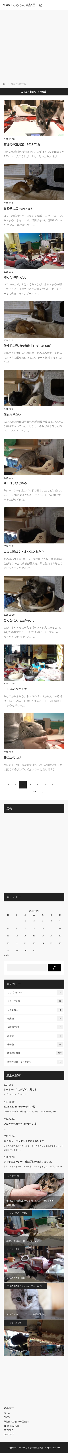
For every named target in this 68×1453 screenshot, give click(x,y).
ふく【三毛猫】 (35, 1001)
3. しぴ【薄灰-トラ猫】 (17, 1213)
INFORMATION (11, 1426)
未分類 (35, 1044)
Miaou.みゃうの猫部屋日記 (31, 1448)
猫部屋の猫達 (35, 1053)
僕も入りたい (12, 414)
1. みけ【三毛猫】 (15, 1322)
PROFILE (8, 1430)
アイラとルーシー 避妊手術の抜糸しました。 (28, 1161)
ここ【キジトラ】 (35, 992)
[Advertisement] (34, 45)
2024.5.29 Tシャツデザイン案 (19, 1106)
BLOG (7, 1417)
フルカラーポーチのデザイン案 (20, 1123)
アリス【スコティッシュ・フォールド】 (25, 1286)
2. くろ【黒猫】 (14, 1249)
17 (34, 792)
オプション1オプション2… (16, 1094)
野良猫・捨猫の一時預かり (17, 1421)
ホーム (7, 1413)
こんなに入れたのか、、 (20, 620)
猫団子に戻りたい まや (18, 208)
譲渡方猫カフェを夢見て (35, 1062)
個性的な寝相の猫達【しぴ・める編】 (28, 345)
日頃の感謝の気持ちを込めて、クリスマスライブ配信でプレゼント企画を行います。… (33, 1148)
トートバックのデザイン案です (20, 1089)
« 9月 (6, 955)
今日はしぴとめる (15, 483)
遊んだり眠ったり (15, 277)
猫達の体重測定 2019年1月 (22, 144)
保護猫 (35, 1018)
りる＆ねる (35, 1010)
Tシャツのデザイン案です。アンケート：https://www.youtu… (31, 1111)
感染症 (35, 1036)
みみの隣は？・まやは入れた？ (24, 551)
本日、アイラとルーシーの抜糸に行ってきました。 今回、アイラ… (34, 1166)
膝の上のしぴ (12, 757)
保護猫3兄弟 (35, 1027)
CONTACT (9, 1434)
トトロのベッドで (15, 689)
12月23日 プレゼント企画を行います (24, 1141)
